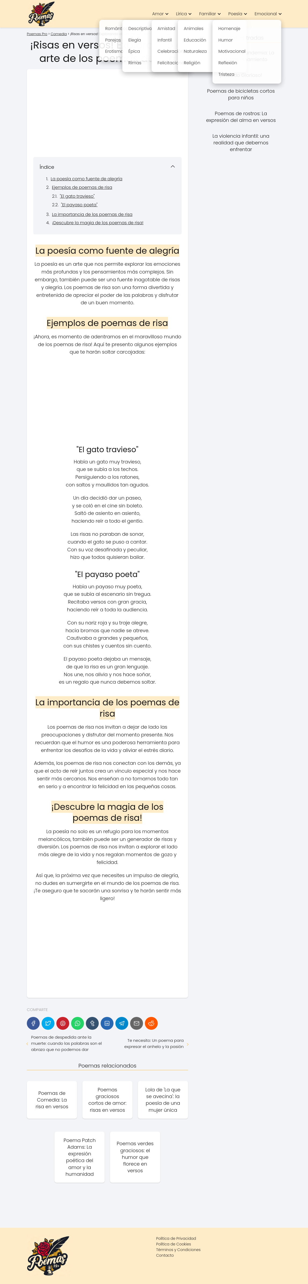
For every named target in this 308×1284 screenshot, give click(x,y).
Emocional (266, 14)
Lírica (181, 14)
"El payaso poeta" (79, 205)
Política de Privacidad (176, 1238)
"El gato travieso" (77, 196)
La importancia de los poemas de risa (92, 214)
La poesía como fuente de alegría (86, 179)
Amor (158, 14)
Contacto (165, 1255)
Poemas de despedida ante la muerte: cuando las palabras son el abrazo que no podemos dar (66, 1043)
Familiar (207, 14)
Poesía (235, 14)
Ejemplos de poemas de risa (82, 187)
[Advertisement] (107, 113)
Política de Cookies (173, 1244)
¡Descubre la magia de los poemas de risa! (98, 223)
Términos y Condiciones (178, 1249)
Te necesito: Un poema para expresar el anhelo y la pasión (154, 1043)
